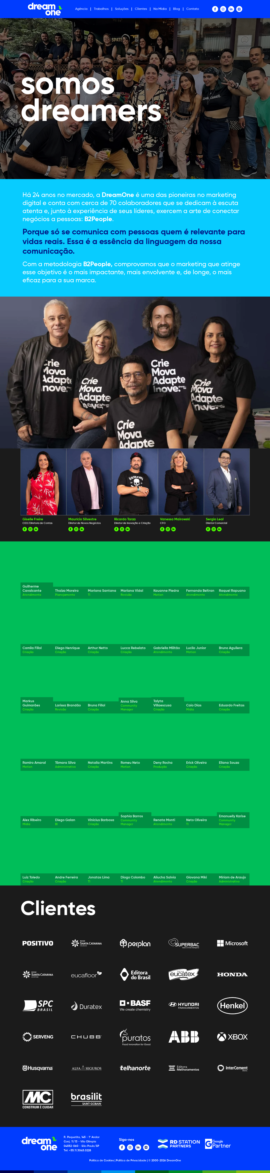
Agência (81, 9)
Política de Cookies (101, 1160)
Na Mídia (160, 9)
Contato (192, 9)
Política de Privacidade (131, 1160)
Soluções (121, 9)
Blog (176, 9)
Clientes (141, 9)
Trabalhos (101, 9)
